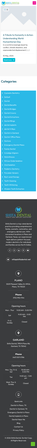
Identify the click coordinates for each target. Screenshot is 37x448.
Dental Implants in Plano (18, 416)
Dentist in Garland (11, 133)
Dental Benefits (10, 105)
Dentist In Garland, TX (18, 409)
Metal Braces (9, 157)
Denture (7, 141)
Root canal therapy (11, 177)
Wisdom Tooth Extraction (14, 189)
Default (7, 97)
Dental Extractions (11, 117)
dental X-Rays (9, 129)
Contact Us (18, 427)
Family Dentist (10, 149)
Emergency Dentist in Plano (18, 412)
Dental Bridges (10, 109)
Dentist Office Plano (12, 137)
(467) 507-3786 (18, 357)
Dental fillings (9, 121)
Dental (7, 101)
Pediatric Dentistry (11, 169)
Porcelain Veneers (11, 173)
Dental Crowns (10, 113)
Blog (18, 423)
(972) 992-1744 (18, 298)
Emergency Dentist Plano (14, 145)
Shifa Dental (16, 438)
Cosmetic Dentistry (12, 93)
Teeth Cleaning (10, 181)
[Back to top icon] (33, 444)
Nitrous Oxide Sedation (13, 161)
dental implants (10, 125)
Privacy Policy (18, 430)
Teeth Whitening (10, 185)
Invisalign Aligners (11, 153)
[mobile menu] (34, 3)
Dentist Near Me (18, 419)
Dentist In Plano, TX (18, 405)
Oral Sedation (9, 165)
